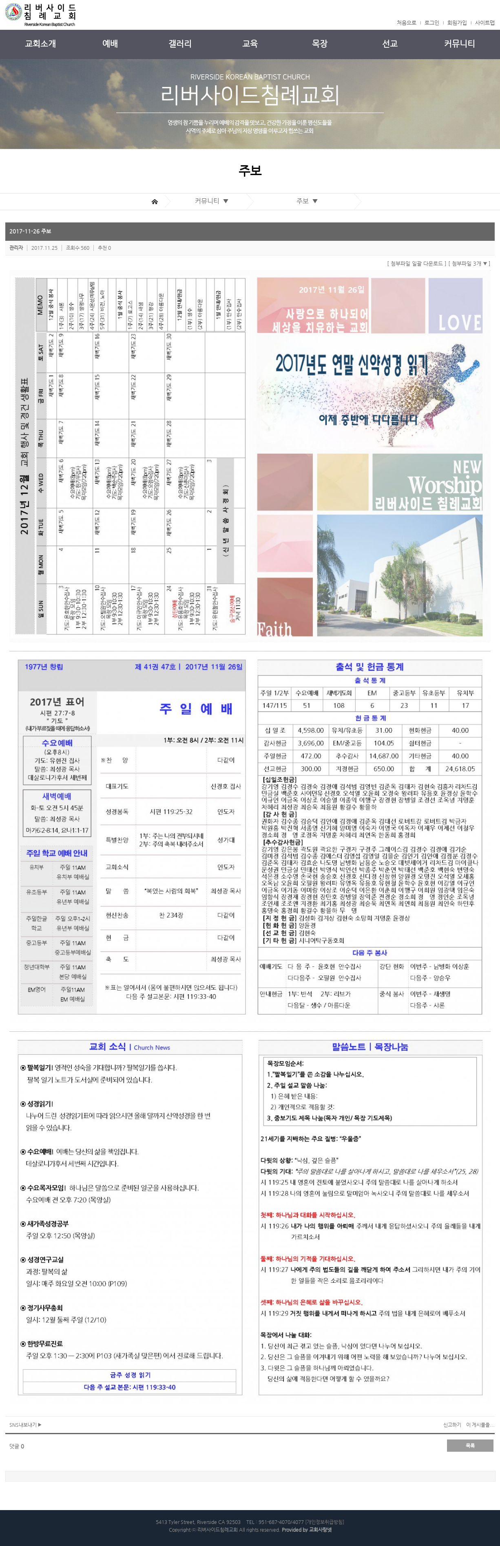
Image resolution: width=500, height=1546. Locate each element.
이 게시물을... (480, 1425)
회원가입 (457, 23)
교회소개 (40, 44)
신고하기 (452, 1425)
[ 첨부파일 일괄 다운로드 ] (417, 263)
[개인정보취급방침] (324, 1522)
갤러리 (180, 44)
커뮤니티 (459, 44)
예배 (110, 44)
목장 (319, 44)
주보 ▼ (308, 201)
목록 (470, 1445)
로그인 (432, 23)
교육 (250, 44)
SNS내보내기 (25, 1425)
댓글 (16, 1446)
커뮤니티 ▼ (213, 201)
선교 (390, 44)
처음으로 (406, 23)
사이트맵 (485, 23)
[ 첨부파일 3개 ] (469, 263)
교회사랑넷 (320, 1530)
